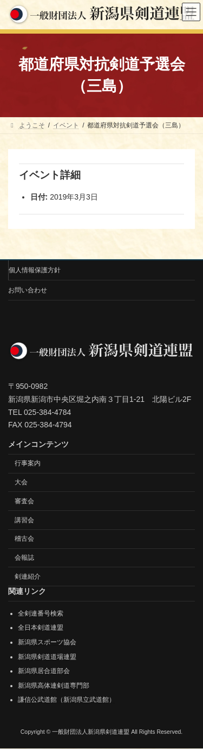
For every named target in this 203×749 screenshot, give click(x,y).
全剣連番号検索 (40, 613)
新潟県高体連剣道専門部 (53, 685)
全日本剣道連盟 (40, 628)
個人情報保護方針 (35, 270)
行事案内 (28, 464)
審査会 (24, 501)
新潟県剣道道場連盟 (47, 657)
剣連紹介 (28, 576)
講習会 (24, 520)
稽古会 (24, 539)
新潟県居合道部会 (44, 671)
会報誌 (24, 558)
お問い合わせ (27, 290)
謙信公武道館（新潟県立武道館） (66, 700)
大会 (21, 482)
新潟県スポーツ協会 (47, 642)
